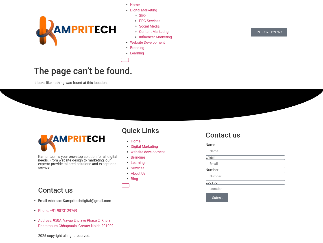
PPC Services (149, 21)
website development (148, 152)
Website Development (147, 42)
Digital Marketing (143, 10)
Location (213, 182)
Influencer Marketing (155, 37)
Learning (137, 53)
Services (137, 168)
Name (210, 145)
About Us (138, 173)
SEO (142, 15)
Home (135, 5)
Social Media (149, 26)
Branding (137, 48)
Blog (134, 179)
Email (210, 157)
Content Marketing (154, 32)
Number (212, 170)
